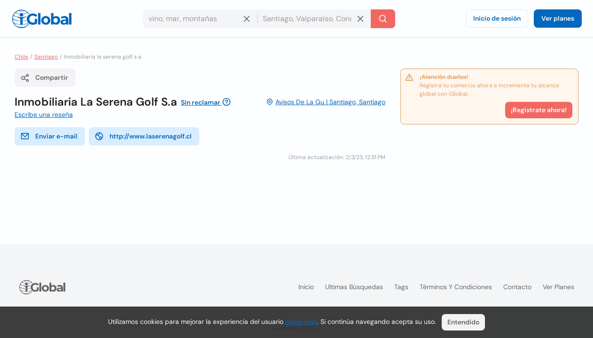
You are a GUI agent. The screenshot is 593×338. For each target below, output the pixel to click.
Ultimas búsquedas (354, 287)
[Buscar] (383, 18)
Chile (21, 57)
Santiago (46, 57)
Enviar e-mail (49, 136)
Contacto (517, 287)
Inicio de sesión (497, 18)
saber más (301, 321)
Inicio (306, 287)
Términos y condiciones (456, 287)
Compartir (44, 78)
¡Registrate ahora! (539, 110)
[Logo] (41, 18)
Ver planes (557, 18)
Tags (401, 287)
